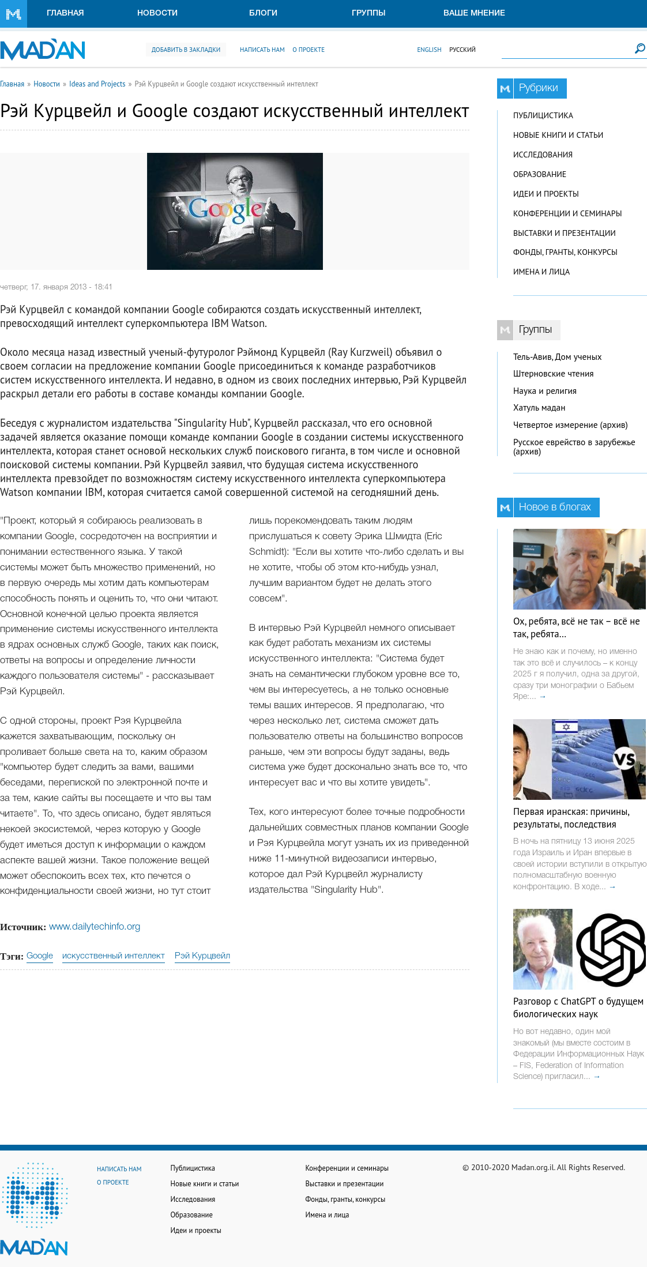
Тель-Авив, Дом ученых (557, 357)
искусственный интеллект (113, 956)
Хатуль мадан (539, 407)
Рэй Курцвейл (202, 956)
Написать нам (262, 50)
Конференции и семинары (567, 213)
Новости (157, 13)
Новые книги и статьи (558, 135)
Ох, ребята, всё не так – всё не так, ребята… (576, 627)
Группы (369, 13)
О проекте (308, 50)
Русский (462, 50)
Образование (539, 174)
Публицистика (543, 115)
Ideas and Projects (97, 83)
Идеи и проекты (546, 194)
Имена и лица (541, 271)
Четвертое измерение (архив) (570, 425)
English (429, 50)
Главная (65, 13)
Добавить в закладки (186, 50)
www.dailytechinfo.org (94, 927)
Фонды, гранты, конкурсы (565, 252)
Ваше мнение (474, 13)
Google (40, 956)
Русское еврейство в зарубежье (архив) (574, 447)
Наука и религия (545, 391)
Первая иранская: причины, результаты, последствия (571, 817)
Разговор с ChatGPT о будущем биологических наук (578, 1007)
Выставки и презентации (564, 233)
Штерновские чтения (553, 373)
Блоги (263, 13)
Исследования (543, 154)
